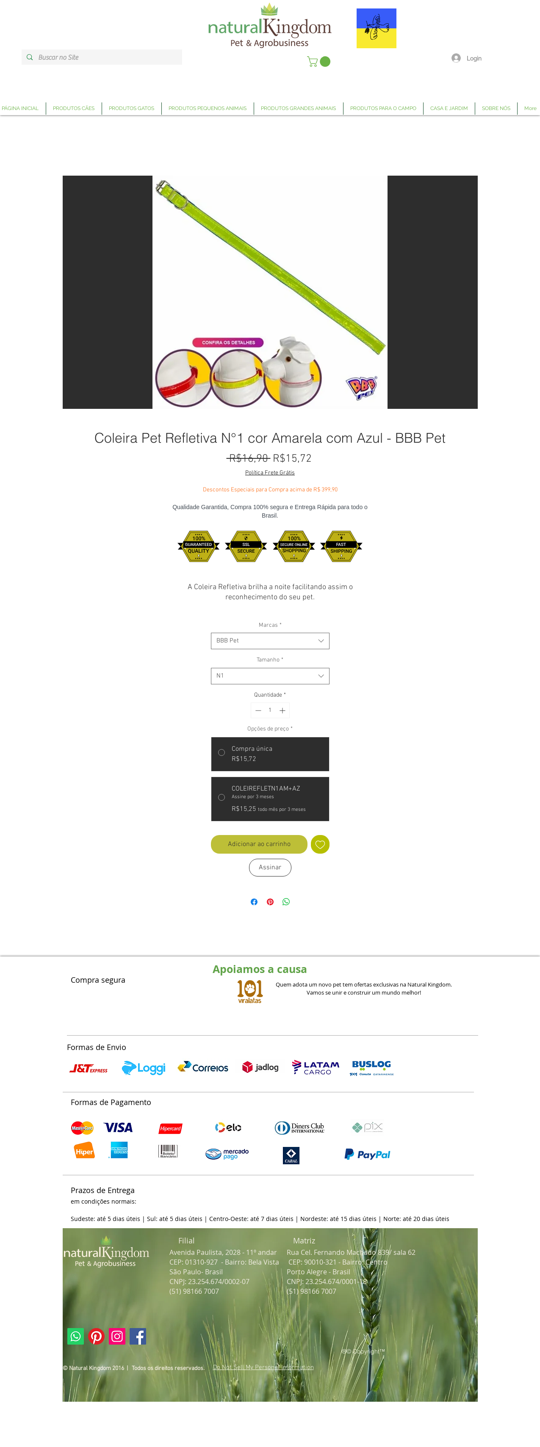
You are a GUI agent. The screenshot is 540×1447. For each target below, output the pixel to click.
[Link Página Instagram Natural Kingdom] (117, 1336)
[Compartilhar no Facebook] (254, 902)
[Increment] (283, 710)
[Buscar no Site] (101, 58)
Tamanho (270, 660)
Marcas (270, 625)
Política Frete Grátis (270, 473)
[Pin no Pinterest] (270, 902)
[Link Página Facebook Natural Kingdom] (138, 1336)
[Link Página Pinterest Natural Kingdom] (96, 1336)
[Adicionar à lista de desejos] (320, 844)
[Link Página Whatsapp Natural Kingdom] (75, 1336)
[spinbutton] (270, 710)
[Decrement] (257, 710)
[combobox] (270, 641)
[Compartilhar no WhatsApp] (286, 902)
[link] (320, 61)
